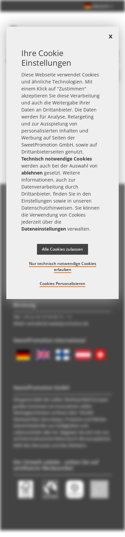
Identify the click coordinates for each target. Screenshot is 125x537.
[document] (62, 163)
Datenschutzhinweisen (46, 208)
